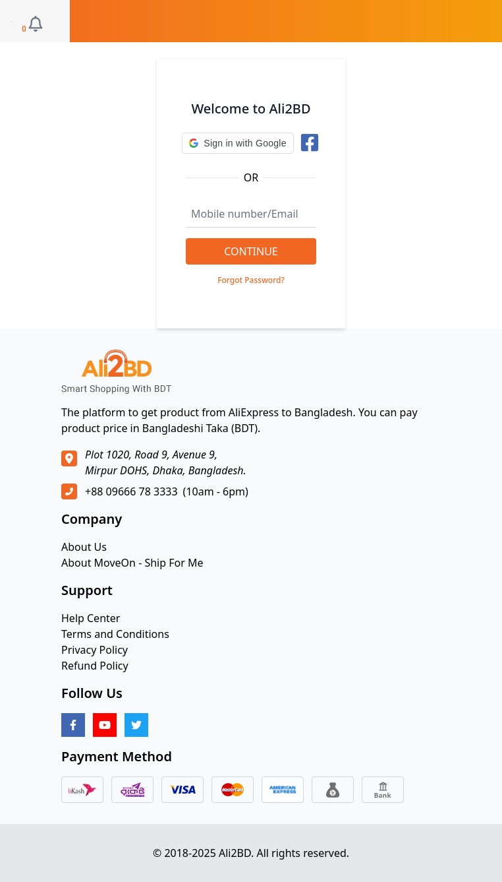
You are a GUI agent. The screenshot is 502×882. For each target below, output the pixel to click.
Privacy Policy (94, 650)
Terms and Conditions (115, 634)
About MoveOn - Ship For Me (132, 562)
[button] (237, 143)
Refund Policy (94, 665)
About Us (84, 547)
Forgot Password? (251, 280)
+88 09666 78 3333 (131, 491)
